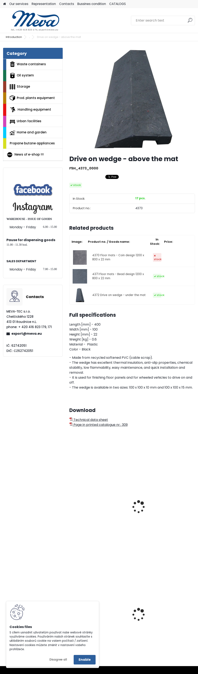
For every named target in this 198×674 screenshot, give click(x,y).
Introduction (14, 37)
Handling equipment (30, 109)
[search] (190, 22)
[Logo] (31, 20)
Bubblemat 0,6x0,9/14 (89, 515)
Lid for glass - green (88, 625)
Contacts (66, 4)
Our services (18, 4)
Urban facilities (25, 121)
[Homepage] (4, 4)
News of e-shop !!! (25, 155)
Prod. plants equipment (32, 98)
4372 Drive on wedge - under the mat (119, 295)
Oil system (22, 75)
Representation (44, 4)
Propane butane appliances (32, 143)
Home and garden (28, 132)
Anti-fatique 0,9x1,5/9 (154, 515)
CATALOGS (117, 4)
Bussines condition (91, 4)
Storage (20, 86)
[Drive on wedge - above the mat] (132, 99)
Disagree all (58, 660)
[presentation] (71, 502)
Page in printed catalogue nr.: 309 (98, 424)
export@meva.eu (26, 333)
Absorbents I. (146, 628)
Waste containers (28, 64)
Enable (85, 659)
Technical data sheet (88, 419)
